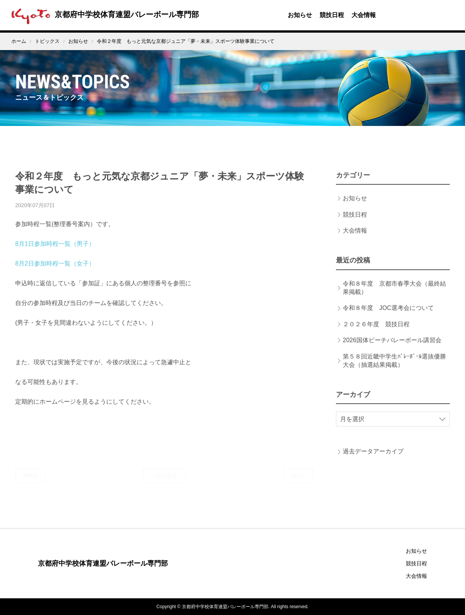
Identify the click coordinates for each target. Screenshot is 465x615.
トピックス (47, 41)
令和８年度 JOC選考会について (388, 315)
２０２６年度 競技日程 (376, 331)
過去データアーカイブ (373, 459)
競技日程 (332, 15)
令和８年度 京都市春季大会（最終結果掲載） (394, 295)
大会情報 (364, 15)
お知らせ (300, 15)
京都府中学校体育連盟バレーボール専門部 (103, 14)
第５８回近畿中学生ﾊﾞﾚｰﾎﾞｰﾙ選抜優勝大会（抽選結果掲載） (394, 367)
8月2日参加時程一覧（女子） (55, 271)
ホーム (18, 41)
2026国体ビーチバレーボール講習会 (392, 347)
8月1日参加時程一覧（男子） (55, 251)
